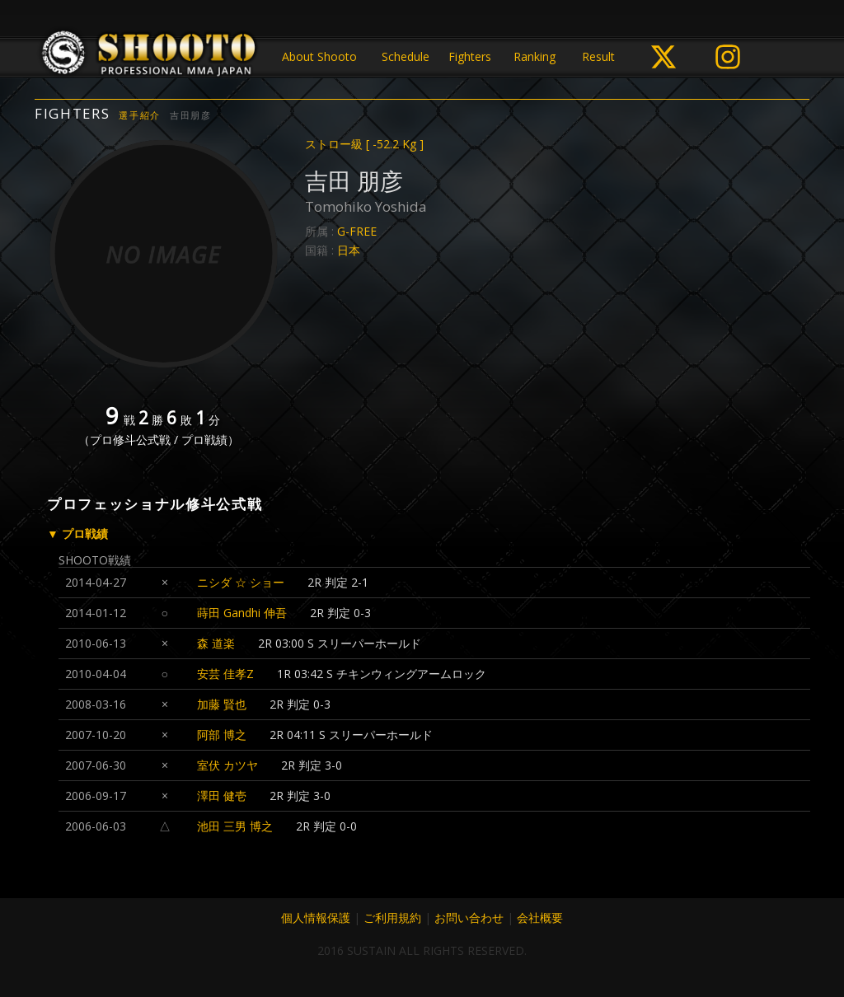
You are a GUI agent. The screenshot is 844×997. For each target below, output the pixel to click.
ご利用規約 (392, 917)
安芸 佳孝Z (225, 673)
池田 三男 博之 (235, 826)
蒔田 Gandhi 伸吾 (242, 612)
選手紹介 (140, 115)
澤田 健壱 (221, 795)
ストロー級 (364, 144)
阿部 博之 (221, 734)
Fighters (469, 56)
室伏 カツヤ (227, 765)
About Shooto (319, 56)
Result (598, 56)
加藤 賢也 (221, 704)
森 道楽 (216, 643)
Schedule (405, 56)
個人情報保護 (315, 917)
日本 (348, 250)
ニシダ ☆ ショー (240, 582)
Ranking (534, 56)
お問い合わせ (469, 917)
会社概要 (540, 917)
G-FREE (357, 231)
